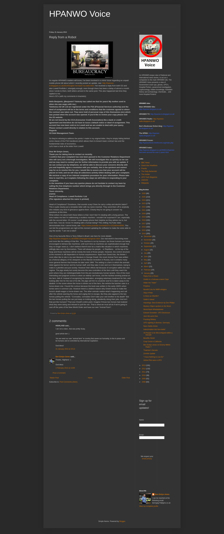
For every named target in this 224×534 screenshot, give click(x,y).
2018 (144, 220)
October (147, 243)
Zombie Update (149, 354)
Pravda (144, 168)
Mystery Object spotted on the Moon (157, 306)
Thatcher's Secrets (150, 350)
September (148, 246)
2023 (144, 203)
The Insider (145, 174)
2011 (144, 372)
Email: (141, 435)
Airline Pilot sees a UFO (152, 360)
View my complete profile (148, 506)
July (145, 253)
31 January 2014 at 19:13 (65, 349)
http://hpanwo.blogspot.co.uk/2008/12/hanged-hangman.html (74, 239)
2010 (144, 375)
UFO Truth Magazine (149, 177)
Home (90, 378)
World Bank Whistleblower (153, 309)
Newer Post (54, 378)
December (148, 236)
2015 (144, 230)
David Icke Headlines (149, 165)
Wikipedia (145, 183)
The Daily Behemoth (149, 171)
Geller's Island (148, 299)
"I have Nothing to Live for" (153, 357)
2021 (144, 210)
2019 (144, 217)
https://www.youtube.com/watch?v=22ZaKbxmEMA (102, 225)
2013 (144, 365)
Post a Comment (59, 373)
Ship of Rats (148, 293)
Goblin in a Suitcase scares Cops (156, 279)
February (147, 270)
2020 (144, 214)
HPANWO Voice (79, 14)
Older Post (126, 378)
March (146, 266)
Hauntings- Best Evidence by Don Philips (159, 303)
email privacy (147, 459)
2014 (144, 234)
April (146, 263)
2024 (144, 200)
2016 (144, 227)
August (147, 250)
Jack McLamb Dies (150, 316)
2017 (144, 224)
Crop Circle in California (152, 342)
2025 (144, 197)
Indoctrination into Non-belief (154, 329)
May (146, 260)
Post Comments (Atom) (68, 382)
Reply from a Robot (150, 276)
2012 (144, 369)
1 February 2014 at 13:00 (65, 368)
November (148, 240)
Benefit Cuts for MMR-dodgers (155, 289)
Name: (141, 420)
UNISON (144, 180)
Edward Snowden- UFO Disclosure (156, 313)
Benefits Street (149, 338)
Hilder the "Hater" (150, 283)
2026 (144, 193)
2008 (144, 382)
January (147, 273)
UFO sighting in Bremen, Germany (156, 323)
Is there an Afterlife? (151, 296)
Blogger (122, 521)
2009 (144, 379)
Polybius (146, 286)
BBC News (145, 163)
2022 (144, 207)
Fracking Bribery (149, 319)
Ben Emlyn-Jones (63, 357)
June (146, 257)
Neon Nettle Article (150, 326)
